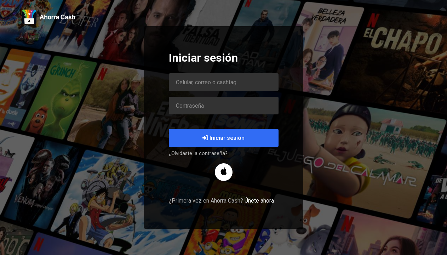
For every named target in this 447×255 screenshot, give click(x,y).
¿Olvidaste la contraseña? (198, 154)
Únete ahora (259, 200)
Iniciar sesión (223, 138)
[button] (224, 172)
